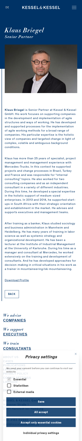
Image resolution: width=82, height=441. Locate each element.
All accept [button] (41, 435)
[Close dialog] (76, 377)
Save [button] (41, 425)
